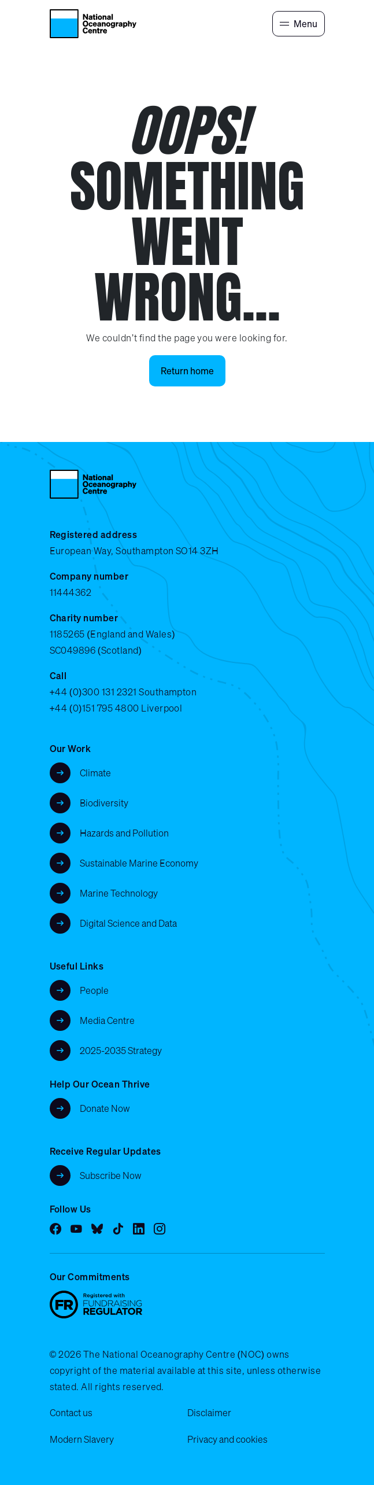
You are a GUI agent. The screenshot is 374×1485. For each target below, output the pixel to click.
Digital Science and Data (128, 923)
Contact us (71, 1412)
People (94, 990)
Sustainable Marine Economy (139, 863)
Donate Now (105, 1108)
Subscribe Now (111, 1175)
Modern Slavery (82, 1439)
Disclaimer (209, 1412)
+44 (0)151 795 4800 (94, 708)
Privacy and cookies (227, 1439)
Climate (95, 773)
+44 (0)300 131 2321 (93, 692)
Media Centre (107, 1020)
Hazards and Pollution (124, 833)
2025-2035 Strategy (121, 1050)
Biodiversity (104, 803)
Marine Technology (119, 893)
